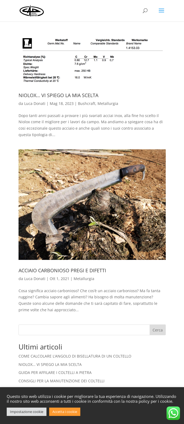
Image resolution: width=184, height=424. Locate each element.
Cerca (158, 330)
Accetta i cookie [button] (64, 411)
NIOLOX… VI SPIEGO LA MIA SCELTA (58, 95)
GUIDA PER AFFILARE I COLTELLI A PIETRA (55, 372)
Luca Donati (34, 103)
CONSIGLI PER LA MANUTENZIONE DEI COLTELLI (61, 380)
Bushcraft (86, 103)
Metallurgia (108, 103)
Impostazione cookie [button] (26, 411)
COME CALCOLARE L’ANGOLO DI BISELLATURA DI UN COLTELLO (75, 356)
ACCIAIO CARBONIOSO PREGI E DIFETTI (62, 270)
